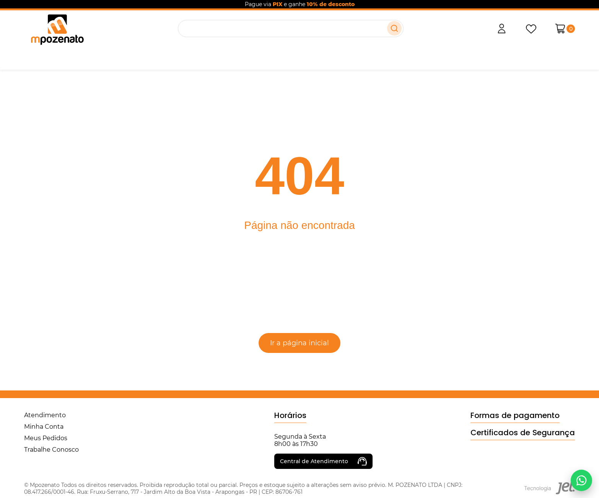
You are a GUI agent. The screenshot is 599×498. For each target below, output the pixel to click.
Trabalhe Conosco (51, 449)
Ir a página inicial (299, 343)
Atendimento (45, 415)
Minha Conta (43, 426)
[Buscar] (394, 28)
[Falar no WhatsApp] (581, 480)
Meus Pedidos (45, 438)
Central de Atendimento (323, 461)
